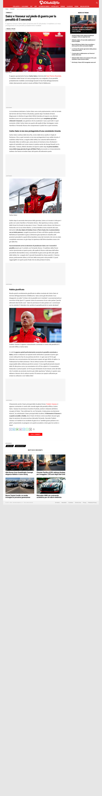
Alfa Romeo (25, 6)
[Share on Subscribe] (20, 429)
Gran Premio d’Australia (53, 76)
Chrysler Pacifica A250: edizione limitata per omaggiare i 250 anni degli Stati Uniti (51, 473)
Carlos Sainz (10, 446)
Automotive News (44, 6)
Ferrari (62, 6)
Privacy (84, 502)
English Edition (84, 6)
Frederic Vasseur (51, 404)
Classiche (70, 6)
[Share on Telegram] (24, 429)
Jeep (35, 6)
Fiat (31, 6)
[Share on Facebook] (10, 429)
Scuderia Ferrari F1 (20, 446)
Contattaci (70, 502)
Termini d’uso (78, 502)
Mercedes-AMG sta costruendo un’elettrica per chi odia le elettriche (49, 496)
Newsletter (64, 502)
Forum (76, 6)
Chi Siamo (57, 502)
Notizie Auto (55, 6)
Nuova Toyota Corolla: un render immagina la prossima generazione (17, 496)
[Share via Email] (17, 429)
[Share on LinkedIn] (14, 429)
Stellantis (16, 6)
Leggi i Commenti (35, 434)
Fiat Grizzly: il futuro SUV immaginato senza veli (84, 62)
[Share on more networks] (30, 429)
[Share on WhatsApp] (27, 429)
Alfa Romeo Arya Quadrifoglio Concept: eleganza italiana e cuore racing (19, 473)
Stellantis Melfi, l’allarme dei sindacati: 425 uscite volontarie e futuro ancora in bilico (84, 58)
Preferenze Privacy (92, 502)
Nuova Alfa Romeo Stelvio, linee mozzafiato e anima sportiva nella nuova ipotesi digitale (83, 45)
